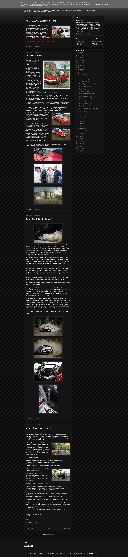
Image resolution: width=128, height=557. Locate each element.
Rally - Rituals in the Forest (38, 428)
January (82, 133)
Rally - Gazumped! (84, 106)
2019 (79, 70)
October (82, 111)
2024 (79, 57)
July (81, 118)
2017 (79, 136)
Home (48, 528)
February (82, 131)
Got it (106, 4)
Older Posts (66, 528)
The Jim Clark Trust (35, 56)
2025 (79, 55)
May (81, 123)
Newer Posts (29, 528)
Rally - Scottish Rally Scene (87, 96)
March (81, 128)
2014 (79, 143)
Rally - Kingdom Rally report (87, 93)
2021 (79, 65)
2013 (79, 146)
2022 (79, 62)
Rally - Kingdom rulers (85, 101)
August (82, 116)
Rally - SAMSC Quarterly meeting (41, 21)
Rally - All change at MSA (86, 98)
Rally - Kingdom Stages (85, 103)
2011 (79, 151)
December (83, 74)
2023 (79, 60)
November (83, 77)
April (81, 126)
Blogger (95, 553)
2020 (79, 67)
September (83, 114)
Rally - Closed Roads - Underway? (88, 108)
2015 (79, 141)
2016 (79, 139)
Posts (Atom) (51, 534)
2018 (79, 72)
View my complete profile (83, 33)
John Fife (80, 20)
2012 (79, 148)
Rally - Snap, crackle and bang (87, 89)
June (81, 121)
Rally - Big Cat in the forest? (39, 219)
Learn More (99, 4)
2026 (79, 53)
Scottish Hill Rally (84, 91)
